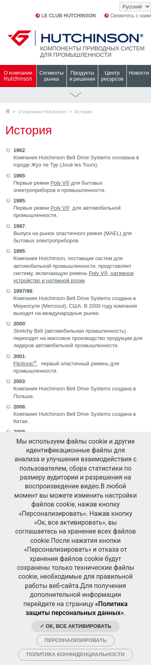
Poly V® (59, 183)
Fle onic (25, 364)
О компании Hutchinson (42, 111)
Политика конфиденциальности (76, 654)
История (83, 111)
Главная (7, 111)
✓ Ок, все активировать (76, 626)
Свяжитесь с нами (127, 16)
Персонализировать (76, 640)
